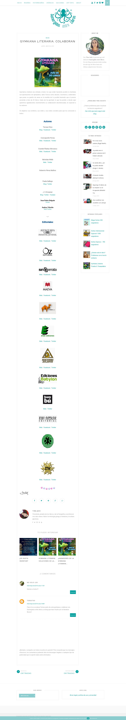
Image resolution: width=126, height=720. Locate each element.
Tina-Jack (36, 511)
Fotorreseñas (38, 3)
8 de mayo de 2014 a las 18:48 (35, 603)
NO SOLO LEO (32, 582)
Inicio (19, 3)
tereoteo (31, 600)
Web (41, 141)
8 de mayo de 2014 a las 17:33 (35, 585)
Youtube (52, 195)
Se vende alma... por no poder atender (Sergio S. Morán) (99, 165)
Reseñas (27, 3)
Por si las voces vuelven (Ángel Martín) (99, 142)
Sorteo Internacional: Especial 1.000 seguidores (97, 233)
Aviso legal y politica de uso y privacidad (83, 695)
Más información (93, 718)
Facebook (47, 130)
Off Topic (70, 3)
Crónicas (50, 3)
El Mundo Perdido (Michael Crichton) (98, 176)
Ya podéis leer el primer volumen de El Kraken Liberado (99, 153)
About (78, 3)
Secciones (60, 3)
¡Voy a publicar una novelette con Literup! (99, 201)
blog (47, 38)
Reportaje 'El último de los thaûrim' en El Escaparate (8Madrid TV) (99, 189)
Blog (41, 130)
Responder (73, 592)
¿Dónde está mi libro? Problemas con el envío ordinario (98, 255)
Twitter (53, 130)
